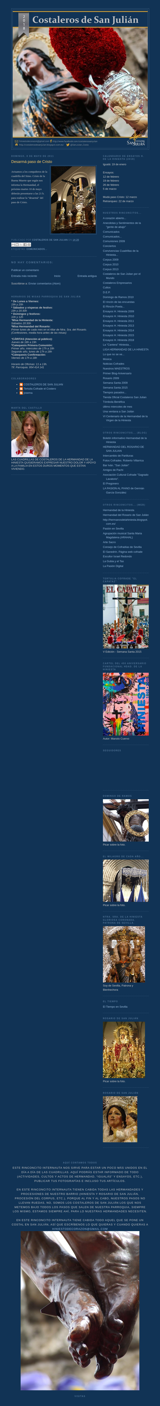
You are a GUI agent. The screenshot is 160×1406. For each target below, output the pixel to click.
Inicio (57, 276)
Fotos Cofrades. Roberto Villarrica (123, 460)
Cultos (107, 287)
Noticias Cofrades (113, 363)
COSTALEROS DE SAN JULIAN (43, 384)
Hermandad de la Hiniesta (118, 510)
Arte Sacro (109, 542)
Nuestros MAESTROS (116, 368)
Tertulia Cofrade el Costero (40, 388)
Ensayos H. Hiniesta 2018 (118, 340)
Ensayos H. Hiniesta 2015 (118, 335)
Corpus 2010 (110, 264)
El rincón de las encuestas (119, 301)
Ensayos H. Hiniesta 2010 (118, 316)
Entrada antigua (87, 276)
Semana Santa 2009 (115, 382)
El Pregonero (111, 483)
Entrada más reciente (24, 276)
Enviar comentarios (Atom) (44, 283)
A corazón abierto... (114, 218)
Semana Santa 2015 (115, 387)
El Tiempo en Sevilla (115, 1006)
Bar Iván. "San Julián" (116, 465)
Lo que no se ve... (113, 354)
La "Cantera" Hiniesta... (117, 344)
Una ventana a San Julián (118, 411)
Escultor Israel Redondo (117, 556)
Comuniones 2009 (114, 241)
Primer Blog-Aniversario (117, 373)
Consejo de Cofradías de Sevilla (122, 547)
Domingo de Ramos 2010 (118, 297)
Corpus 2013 (110, 269)
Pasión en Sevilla (113, 528)
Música (107, 359)
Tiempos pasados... (114, 392)
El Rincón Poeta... (114, 306)
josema (28, 392)
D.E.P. (106, 292)
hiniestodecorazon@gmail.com (80, 1228)
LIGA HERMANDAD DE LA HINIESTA (126, 349)
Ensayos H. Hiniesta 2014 (118, 330)
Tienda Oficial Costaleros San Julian (124, 397)
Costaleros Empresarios (117, 282)
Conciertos (109, 246)
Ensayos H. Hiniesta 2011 (118, 321)
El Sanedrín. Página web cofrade (122, 551)
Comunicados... (36, 249)
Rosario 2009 (111, 378)
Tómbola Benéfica (114, 401)
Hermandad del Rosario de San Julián (126, 514)
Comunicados (111, 231)
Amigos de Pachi (113, 469)
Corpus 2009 (110, 259)
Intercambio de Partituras (118, 455)
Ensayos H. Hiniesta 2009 (118, 311)
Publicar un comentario (25, 270)
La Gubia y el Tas (113, 561)
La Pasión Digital (113, 566)
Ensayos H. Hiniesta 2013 (118, 325)
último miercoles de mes (117, 406)
